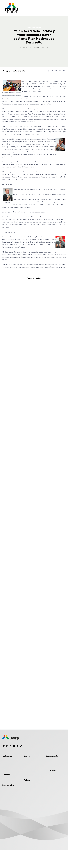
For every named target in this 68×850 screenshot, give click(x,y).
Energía (27, 756)
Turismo (27, 780)
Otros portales (8, 785)
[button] (48, 71)
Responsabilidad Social (34, 27)
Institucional (7, 756)
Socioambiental (52, 756)
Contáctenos (51, 770)
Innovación (6, 774)
